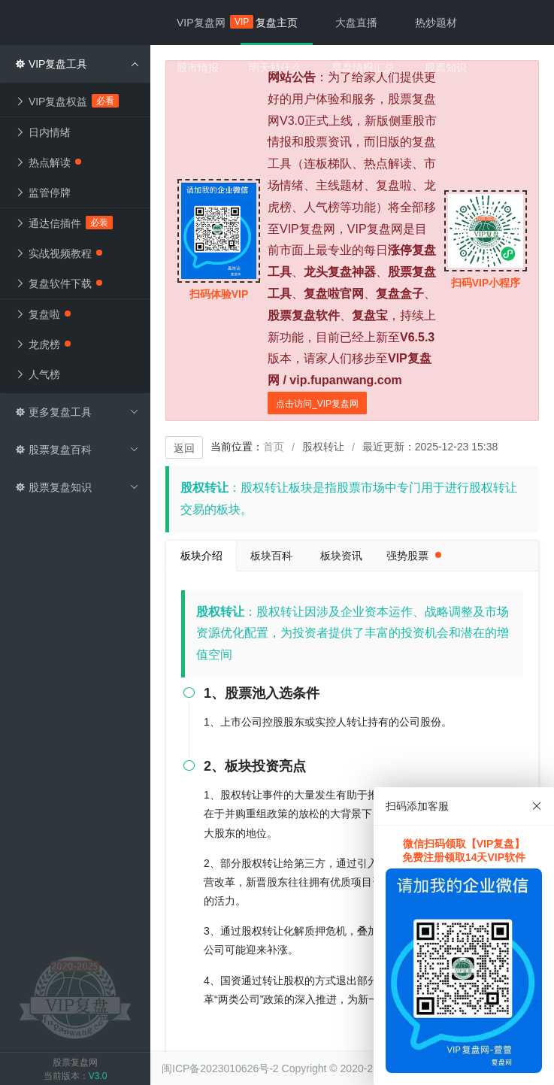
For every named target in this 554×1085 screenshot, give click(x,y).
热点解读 (48, 162)
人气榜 (37, 374)
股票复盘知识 (77, 487)
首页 (273, 447)
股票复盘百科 (77, 449)
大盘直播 (356, 23)
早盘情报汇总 (363, 68)
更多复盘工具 (77, 412)
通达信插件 (64, 222)
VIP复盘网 (209, 21)
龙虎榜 (43, 344)
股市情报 (198, 68)
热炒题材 (436, 23)
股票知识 (446, 68)
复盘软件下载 (58, 283)
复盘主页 (277, 23)
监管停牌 (43, 192)
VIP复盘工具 (77, 64)
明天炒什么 (275, 68)
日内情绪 (43, 132)
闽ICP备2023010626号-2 (220, 1068)
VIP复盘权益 (67, 100)
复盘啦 (43, 314)
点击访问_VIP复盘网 (317, 404)
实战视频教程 (58, 253)
